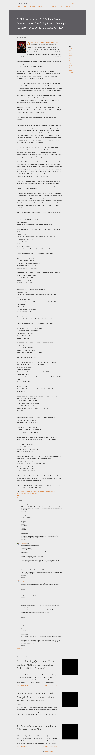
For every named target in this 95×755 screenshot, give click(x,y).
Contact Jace (67, 6)
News (70, 68)
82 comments (24, 746)
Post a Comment (20, 648)
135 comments (24, 717)
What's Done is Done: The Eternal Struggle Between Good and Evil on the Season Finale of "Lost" (35, 697)
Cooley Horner (24, 543)
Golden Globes (71, 62)
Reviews (24, 6)
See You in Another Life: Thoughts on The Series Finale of (37, 727)
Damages (70, 55)
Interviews (32, 6)
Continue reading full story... (50, 685)
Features (39, 6)
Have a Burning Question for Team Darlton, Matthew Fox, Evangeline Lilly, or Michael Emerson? (35, 664)
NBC (70, 67)
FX (69, 58)
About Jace (53, 6)
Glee (69, 60)
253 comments (24, 685)
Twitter (46, 6)
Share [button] (70, 41)
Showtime (70, 70)
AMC (70, 50)
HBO (70, 63)
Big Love (70, 53)
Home (18, 6)
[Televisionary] (23, 3)
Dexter (70, 57)
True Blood (71, 72)
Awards (70, 51)
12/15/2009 (23, 511)
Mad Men (70, 65)
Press (60, 6)
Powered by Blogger (47, 751)
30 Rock (70, 48)
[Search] (72, 3)
